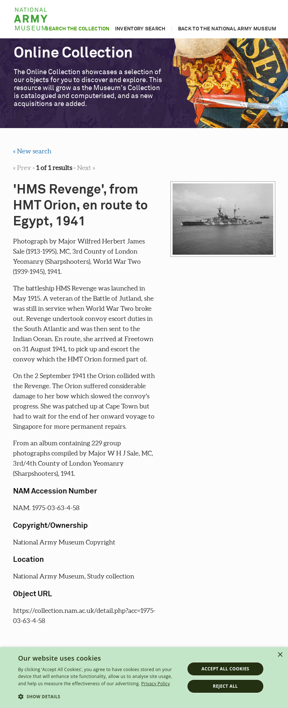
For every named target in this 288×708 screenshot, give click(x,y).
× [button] (280, 655)
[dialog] (144, 677)
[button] (98, 697)
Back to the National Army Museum (227, 28)
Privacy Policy (155, 684)
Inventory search (140, 28)
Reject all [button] (225, 686)
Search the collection (77, 28)
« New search (32, 151)
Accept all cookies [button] (225, 669)
